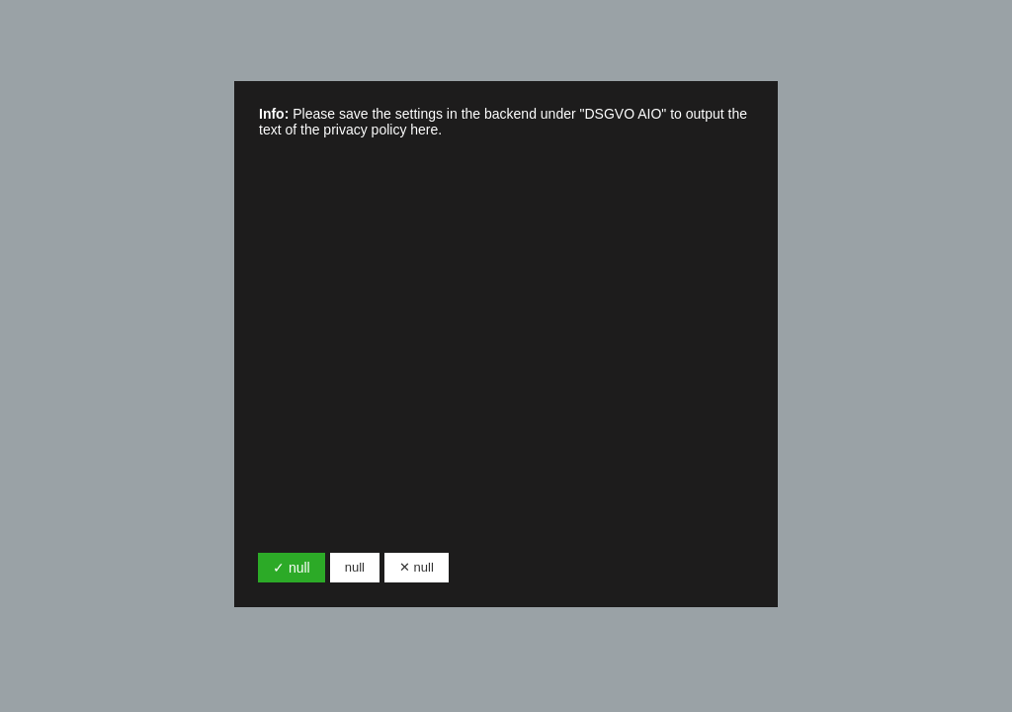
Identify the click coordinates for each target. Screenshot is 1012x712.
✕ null (416, 567)
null (355, 567)
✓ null (291, 568)
